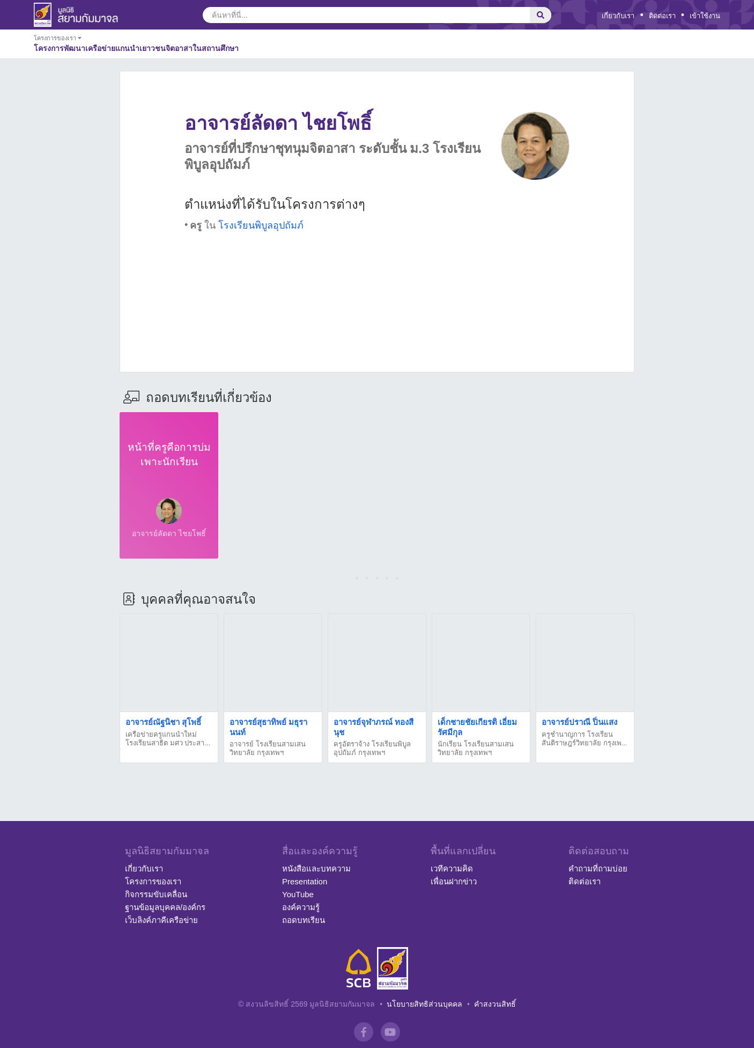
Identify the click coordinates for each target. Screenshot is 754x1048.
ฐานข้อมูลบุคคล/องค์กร (165, 907)
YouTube (298, 894)
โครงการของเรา (153, 881)
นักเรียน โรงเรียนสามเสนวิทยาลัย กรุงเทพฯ (476, 748)
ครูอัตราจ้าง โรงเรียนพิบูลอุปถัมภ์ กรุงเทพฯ (372, 748)
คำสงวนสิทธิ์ (495, 1004)
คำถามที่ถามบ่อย (597, 868)
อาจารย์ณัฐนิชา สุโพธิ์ (163, 722)
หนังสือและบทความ (316, 868)
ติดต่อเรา (662, 16)
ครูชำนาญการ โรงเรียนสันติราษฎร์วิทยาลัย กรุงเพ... (584, 738)
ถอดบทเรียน (303, 920)
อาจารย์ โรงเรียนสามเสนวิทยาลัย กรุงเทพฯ (268, 748)
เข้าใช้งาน (705, 16)
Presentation (304, 881)
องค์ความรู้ (301, 907)
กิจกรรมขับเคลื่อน (156, 894)
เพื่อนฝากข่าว (454, 881)
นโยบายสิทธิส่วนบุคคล (424, 1004)
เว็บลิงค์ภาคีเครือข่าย (161, 920)
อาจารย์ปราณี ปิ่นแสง (579, 722)
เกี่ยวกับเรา (618, 16)
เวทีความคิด (452, 868)
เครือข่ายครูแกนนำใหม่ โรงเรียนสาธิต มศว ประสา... (167, 738)
